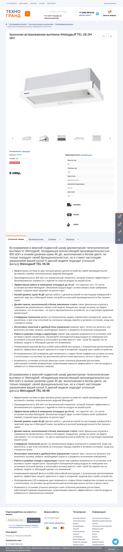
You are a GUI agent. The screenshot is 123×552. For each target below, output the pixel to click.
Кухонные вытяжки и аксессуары (41, 24)
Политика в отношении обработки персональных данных (102, 520)
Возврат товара (98, 542)
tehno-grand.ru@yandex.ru (54, 523)
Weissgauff (26, 151)
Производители (98, 544)
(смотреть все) (86, 155)
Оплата (33, 3)
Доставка (23, 3)
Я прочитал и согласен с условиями (24, 526)
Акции (42, 3)
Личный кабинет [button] (110, 3)
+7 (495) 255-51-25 (86, 13)
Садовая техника (79, 518)
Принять (111, 549)
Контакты (51, 3)
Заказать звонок (85, 15)
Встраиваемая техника (17, 24)
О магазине (12, 3)
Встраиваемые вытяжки (64, 24)
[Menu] (27, 13)
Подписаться (34, 520)
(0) (17, 158)
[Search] (46, 11)
